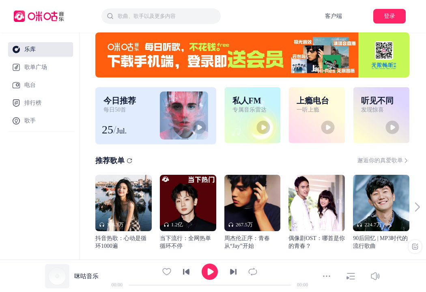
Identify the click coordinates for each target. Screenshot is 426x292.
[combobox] (161, 16)
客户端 (333, 16)
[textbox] (167, 16)
